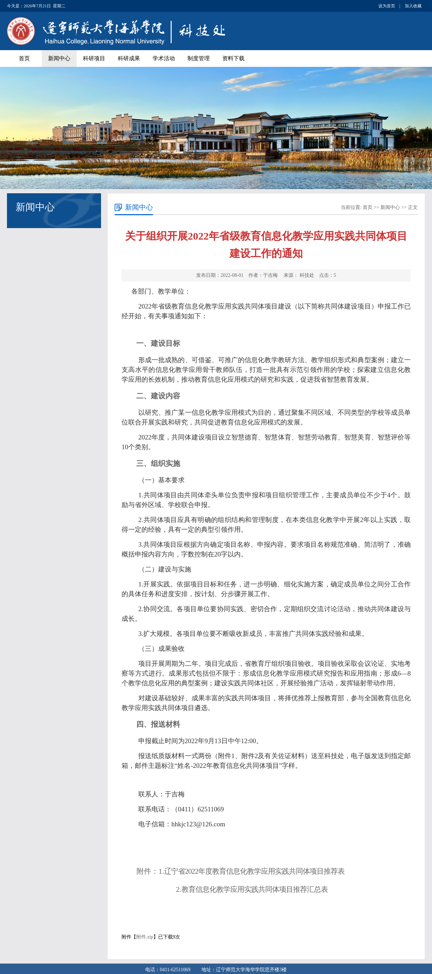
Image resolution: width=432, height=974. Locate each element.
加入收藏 (413, 5)
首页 (24, 58)
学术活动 (164, 58)
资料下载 (233, 58)
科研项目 (94, 58)
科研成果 (129, 58)
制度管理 (198, 58)
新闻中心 (59, 58)
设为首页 (386, 5)
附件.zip (144, 937)
